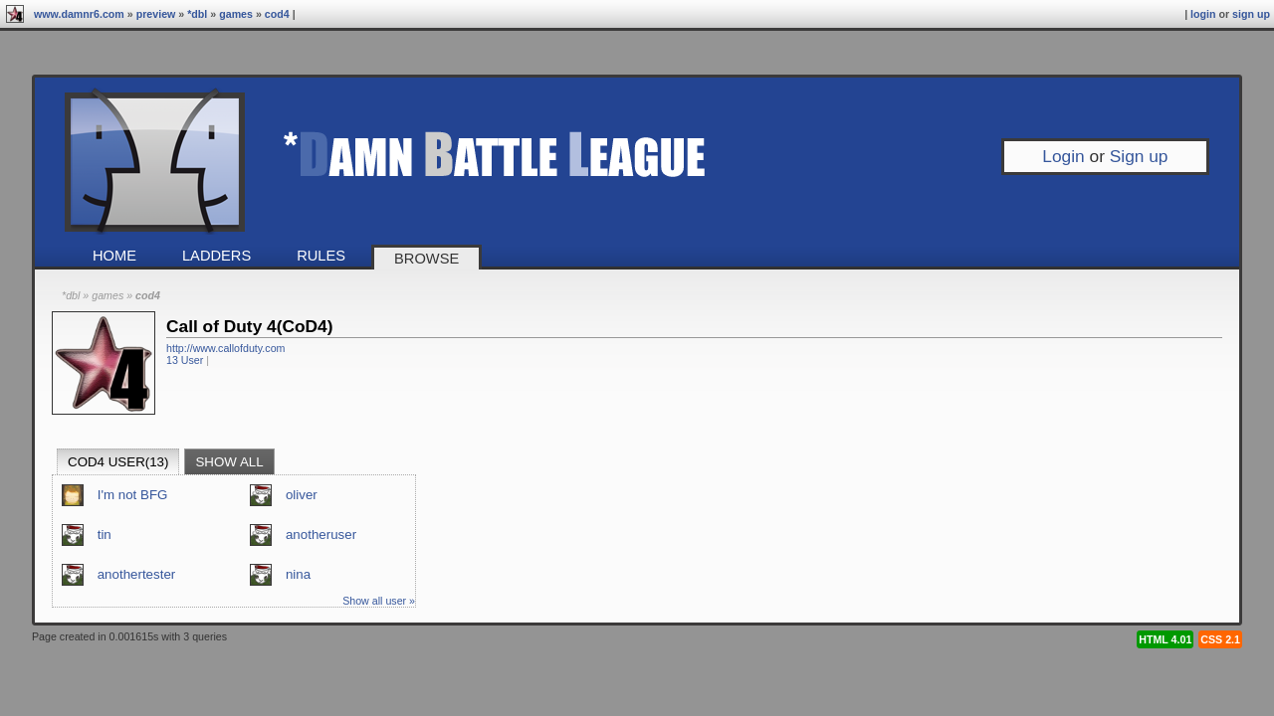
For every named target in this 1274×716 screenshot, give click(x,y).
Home (114, 256)
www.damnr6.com (79, 14)
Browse (426, 259)
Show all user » (378, 601)
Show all (229, 461)
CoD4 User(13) (118, 461)
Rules (321, 256)
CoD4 (277, 14)
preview (156, 14)
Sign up (1251, 14)
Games (236, 14)
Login (1202, 14)
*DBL (197, 14)
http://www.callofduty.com (225, 348)
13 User (184, 360)
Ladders (216, 256)
